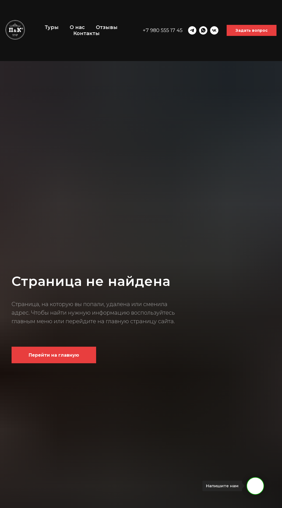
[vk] (214, 30)
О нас (77, 27)
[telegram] (192, 30)
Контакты (86, 33)
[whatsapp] (203, 30)
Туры (52, 27)
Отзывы (107, 27)
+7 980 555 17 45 (163, 30)
